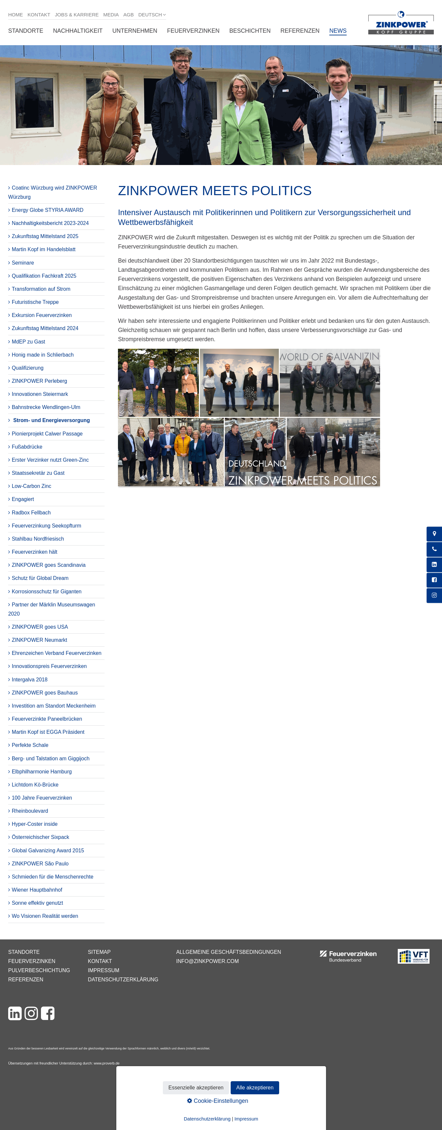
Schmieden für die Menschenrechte (52, 877)
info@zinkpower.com (207, 961)
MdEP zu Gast (28, 341)
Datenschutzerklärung (123, 979)
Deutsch (150, 14)
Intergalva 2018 (30, 679)
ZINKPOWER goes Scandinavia (49, 565)
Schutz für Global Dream (40, 578)
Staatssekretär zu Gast (38, 473)
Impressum (103, 970)
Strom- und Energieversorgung (51, 420)
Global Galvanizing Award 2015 (48, 850)
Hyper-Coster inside (35, 824)
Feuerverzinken (193, 31)
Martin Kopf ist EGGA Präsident (48, 732)
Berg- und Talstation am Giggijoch (50, 758)
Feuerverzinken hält (34, 552)
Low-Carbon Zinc (31, 486)
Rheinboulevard (30, 811)
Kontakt (39, 14)
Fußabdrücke (27, 447)
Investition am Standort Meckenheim (54, 706)
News (338, 31)
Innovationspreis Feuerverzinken (49, 666)
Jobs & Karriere (77, 14)
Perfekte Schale (30, 745)
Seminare (23, 263)
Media (111, 14)
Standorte (25, 31)
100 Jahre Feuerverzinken (42, 798)
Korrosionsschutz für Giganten (47, 591)
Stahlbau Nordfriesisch (38, 539)
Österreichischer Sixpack (40, 837)
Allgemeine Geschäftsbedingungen (228, 952)
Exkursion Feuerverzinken (42, 315)
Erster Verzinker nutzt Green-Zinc (50, 460)
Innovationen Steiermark (40, 394)
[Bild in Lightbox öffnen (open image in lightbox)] (249, 421)
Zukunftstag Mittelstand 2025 (45, 236)
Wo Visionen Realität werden (45, 916)
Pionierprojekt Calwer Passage (47, 433)
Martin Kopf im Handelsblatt (43, 249)
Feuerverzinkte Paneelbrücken (47, 719)
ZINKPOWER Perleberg (39, 381)
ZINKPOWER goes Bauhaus (45, 692)
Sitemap (99, 952)
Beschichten (250, 31)
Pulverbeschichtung (39, 970)
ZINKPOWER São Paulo (40, 863)
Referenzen (299, 31)
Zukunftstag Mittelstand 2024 (45, 328)
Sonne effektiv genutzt (37, 903)
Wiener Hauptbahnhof (37, 890)
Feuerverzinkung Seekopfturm (46, 525)
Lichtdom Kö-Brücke (35, 784)
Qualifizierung (28, 368)
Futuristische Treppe (35, 302)
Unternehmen (134, 31)
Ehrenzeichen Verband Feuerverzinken (57, 653)
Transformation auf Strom (41, 289)
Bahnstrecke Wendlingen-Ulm (46, 407)
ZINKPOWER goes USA (40, 627)
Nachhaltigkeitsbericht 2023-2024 (50, 223)
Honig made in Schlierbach (43, 355)
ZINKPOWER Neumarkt (39, 640)
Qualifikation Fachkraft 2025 (44, 276)
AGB (129, 14)
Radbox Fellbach (31, 512)
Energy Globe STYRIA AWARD (48, 210)
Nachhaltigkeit (78, 31)
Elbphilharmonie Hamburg (42, 771)
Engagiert (23, 499)
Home (15, 14)
